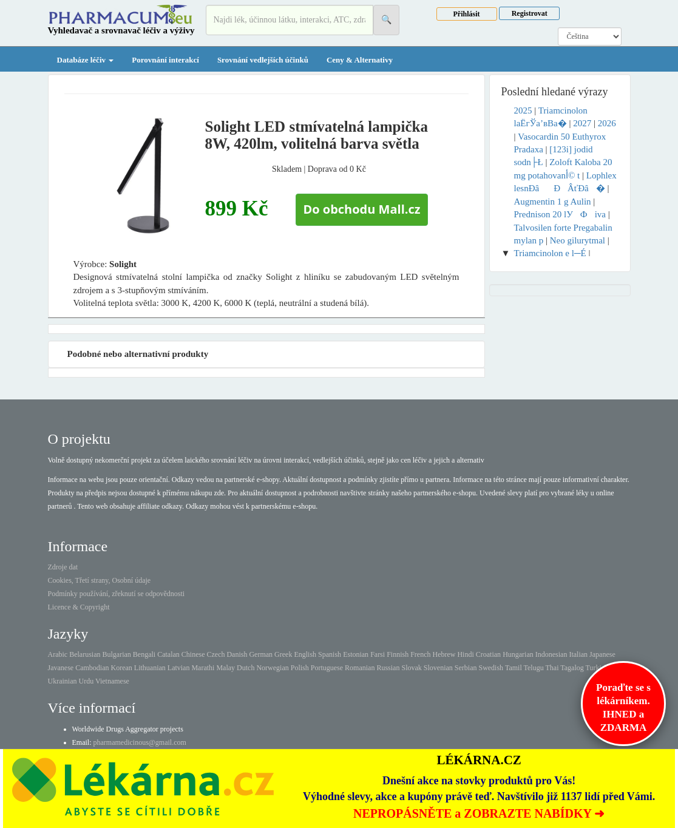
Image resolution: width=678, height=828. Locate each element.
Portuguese (327, 667)
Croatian (488, 654)
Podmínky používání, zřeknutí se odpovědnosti (116, 593)
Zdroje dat (63, 567)
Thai (552, 667)
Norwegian (272, 667)
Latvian (179, 667)
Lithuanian (150, 667)
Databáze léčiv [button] (85, 59)
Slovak (411, 667)
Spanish (329, 654)
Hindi (465, 654)
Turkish (597, 667)
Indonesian (551, 654)
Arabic (58, 654)
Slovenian (438, 667)
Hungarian (518, 654)
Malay (225, 667)
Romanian (360, 667)
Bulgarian (116, 654)
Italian (578, 654)
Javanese (61, 667)
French (420, 654)
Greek (283, 654)
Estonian (355, 654)
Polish (300, 667)
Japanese (602, 654)
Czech (215, 654)
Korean (121, 667)
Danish (236, 654)
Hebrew (443, 654)
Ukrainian (62, 681)
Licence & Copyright (79, 607)
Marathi (202, 667)
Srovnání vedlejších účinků (262, 59)
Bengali (144, 654)
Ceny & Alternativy (360, 59)
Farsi (377, 654)
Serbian (466, 667)
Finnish (397, 654)
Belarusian (84, 654)
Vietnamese (112, 681)
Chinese (193, 654)
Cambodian (92, 667)
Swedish (490, 667)
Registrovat (529, 13)
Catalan (168, 654)
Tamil (513, 667)
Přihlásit (466, 14)
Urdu (85, 681)
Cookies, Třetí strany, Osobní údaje (99, 580)
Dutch (245, 667)
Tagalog (571, 667)
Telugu (534, 667)
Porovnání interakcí (165, 59)
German (261, 654)
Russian (387, 667)
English (305, 654)
